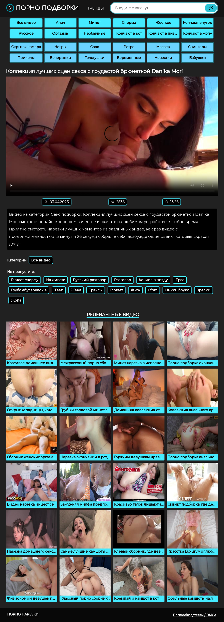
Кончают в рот (129, 33)
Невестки (163, 58)
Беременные (129, 58)
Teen (58, 290)
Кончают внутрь (197, 23)
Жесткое (163, 23)
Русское (26, 33)
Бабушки (197, 58)
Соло (94, 47)
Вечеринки (60, 58)
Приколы (26, 58)
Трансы (95, 290)
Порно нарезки (23, 614)
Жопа (16, 300)
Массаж (163, 47)
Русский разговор (89, 280)
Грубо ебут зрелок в (29, 290)
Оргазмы (60, 33)
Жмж (135, 290)
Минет (95, 23)
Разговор (122, 280)
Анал (60, 23)
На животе (55, 280)
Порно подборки (42, 8)
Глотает (116, 290)
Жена (76, 290)
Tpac (180, 280)
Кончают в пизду (163, 33)
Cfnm (152, 290)
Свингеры (197, 47)
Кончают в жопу (197, 33)
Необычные (94, 33)
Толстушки (94, 58)
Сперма (129, 23)
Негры (60, 47)
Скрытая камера (26, 47)
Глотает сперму (24, 280)
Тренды (96, 8)
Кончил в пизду (153, 280)
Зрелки (203, 290)
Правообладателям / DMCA (194, 615)
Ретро (129, 47)
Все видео (26, 23)
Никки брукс (177, 290)
